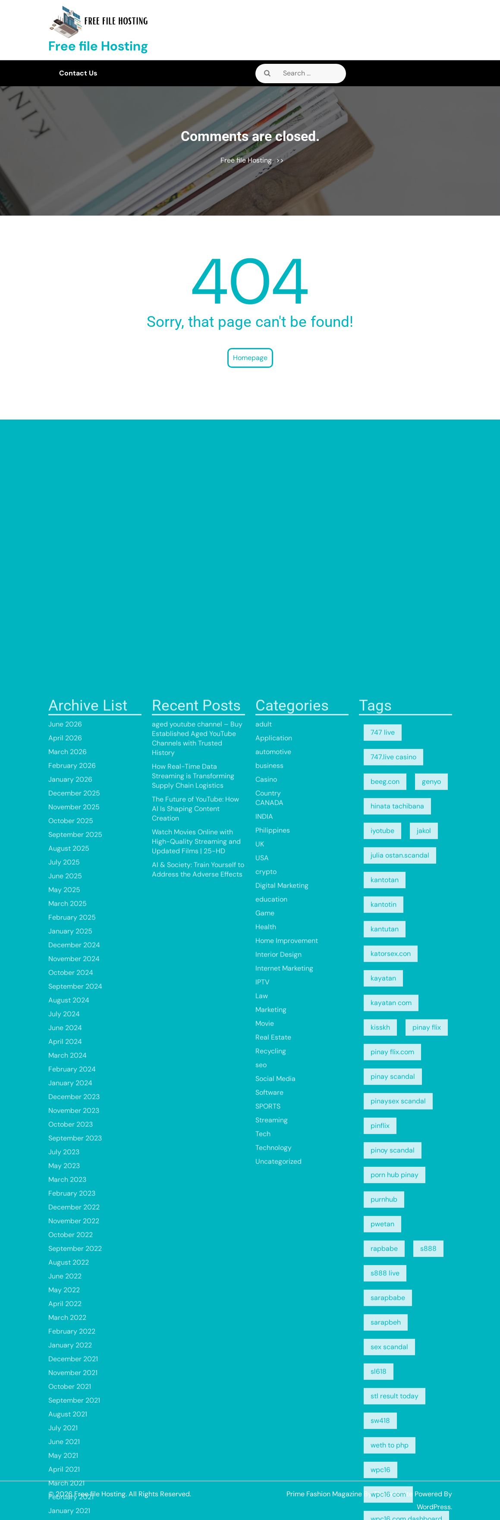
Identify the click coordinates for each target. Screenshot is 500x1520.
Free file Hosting (98, 46)
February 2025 (72, 1390)
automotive (273, 1225)
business (269, 1239)
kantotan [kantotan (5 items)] (385, 1353)
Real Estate (273, 1510)
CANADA (269, 1276)
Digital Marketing (281, 1358)
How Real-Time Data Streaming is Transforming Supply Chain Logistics (193, 1249)
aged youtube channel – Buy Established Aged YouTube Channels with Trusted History (197, 1212)
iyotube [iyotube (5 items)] (382, 1304)
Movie (264, 1496)
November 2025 (74, 1280)
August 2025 (68, 1321)
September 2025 (75, 1308)
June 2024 (65, 1501)
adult (263, 1197)
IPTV (262, 1455)
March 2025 (67, 1377)
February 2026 (72, 1239)
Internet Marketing (284, 1441)
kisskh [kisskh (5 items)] (380, 1500)
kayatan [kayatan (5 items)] (383, 1451)
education (271, 1372)
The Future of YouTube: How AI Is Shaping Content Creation (195, 1282)
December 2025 (74, 1266)
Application (273, 1211)
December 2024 (74, 1418)
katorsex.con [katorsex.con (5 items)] (391, 1427)
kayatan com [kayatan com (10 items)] (391, 1476)
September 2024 (75, 1459)
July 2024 (64, 1487)
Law (261, 1469)
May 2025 (64, 1363)
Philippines (272, 1303)
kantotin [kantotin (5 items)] (383, 1377)
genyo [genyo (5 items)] (431, 1255)
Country (268, 1266)
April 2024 (65, 1515)
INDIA (264, 1289)
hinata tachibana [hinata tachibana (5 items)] (397, 1279)
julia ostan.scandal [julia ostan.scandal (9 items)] (400, 1328)
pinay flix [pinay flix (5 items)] (426, 1500)
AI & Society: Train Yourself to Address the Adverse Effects (198, 1343)
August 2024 (68, 1473)
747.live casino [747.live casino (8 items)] (393, 1230)
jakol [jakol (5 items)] (424, 1304)
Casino (266, 1252)
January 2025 (70, 1404)
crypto (266, 1345)
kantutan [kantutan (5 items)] (385, 1402)
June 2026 (65, 1197)
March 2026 (67, 1225)
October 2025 (70, 1294)
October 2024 (70, 1446)
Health (265, 1400)
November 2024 (74, 1432)
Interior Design (278, 1427)
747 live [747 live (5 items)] (383, 1205)
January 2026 (70, 1252)
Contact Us (78, 73)
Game (264, 1386)
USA (262, 1331)
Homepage (250, 357)
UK (259, 1317)
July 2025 (64, 1335)
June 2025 (65, 1349)
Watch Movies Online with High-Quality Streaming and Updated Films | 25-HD (196, 1315)
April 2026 (65, 1211)
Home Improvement (286, 1414)
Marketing (270, 1483)
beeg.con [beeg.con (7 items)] (385, 1255)
